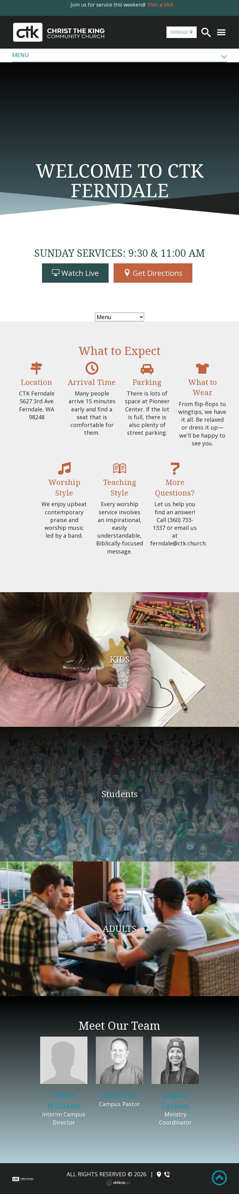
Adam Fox (119, 1095)
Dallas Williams (63, 1100)
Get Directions (153, 273)
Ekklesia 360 (118, 1183)
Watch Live (75, 273)
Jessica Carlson (175, 1100)
